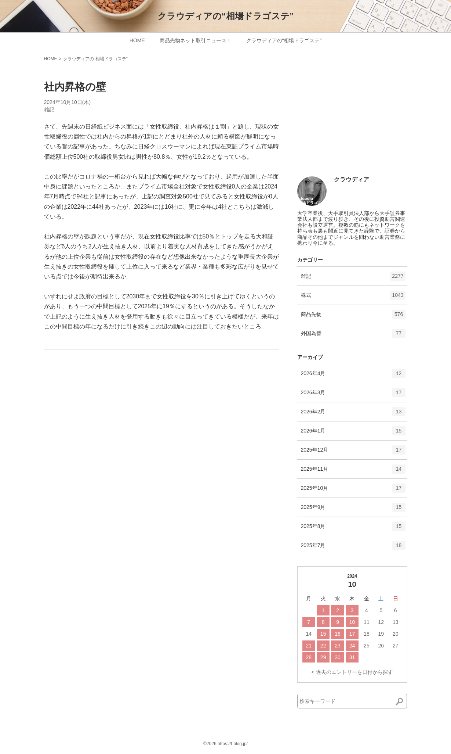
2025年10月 (353, 491)
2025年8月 (353, 529)
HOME (137, 40)
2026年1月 (353, 433)
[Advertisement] (352, 122)
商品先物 (353, 317)
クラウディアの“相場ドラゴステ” (225, 16)
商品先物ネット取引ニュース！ (196, 40)
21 (309, 646)
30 (338, 657)
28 (309, 657)
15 (323, 634)
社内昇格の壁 (75, 87)
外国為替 (353, 336)
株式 (353, 298)
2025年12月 (353, 452)
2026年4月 (353, 376)
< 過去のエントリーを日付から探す (352, 672)
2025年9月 (353, 510)
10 (352, 622)
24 (352, 646)
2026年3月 (353, 395)
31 (352, 657)
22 (323, 646)
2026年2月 (353, 414)
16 (338, 634)
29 (323, 657)
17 (352, 634)
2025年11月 (353, 471)
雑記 (49, 109)
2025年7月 (353, 548)
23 (338, 646)
